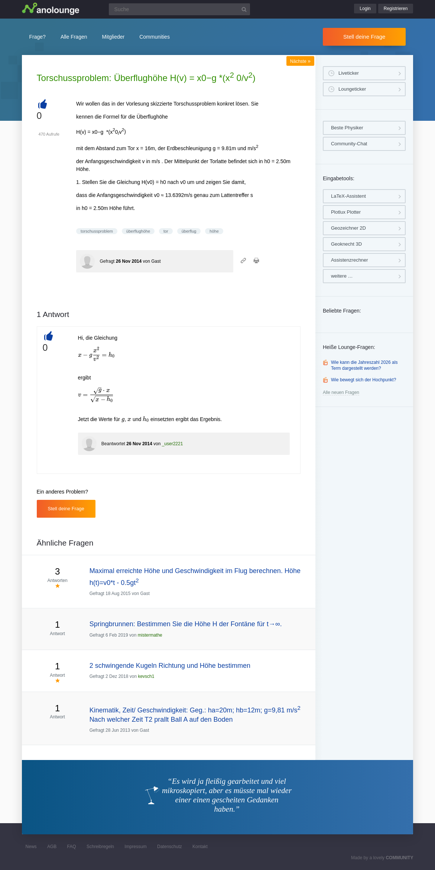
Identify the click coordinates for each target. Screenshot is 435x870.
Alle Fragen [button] (74, 37)
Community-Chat (349, 143)
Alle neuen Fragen (341, 392)
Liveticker (348, 73)
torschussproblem (97, 231)
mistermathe (150, 635)
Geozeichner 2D (348, 228)
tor (165, 231)
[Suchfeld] (179, 9)
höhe (214, 231)
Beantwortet (113, 443)
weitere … (342, 276)
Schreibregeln (100, 846)
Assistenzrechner (349, 260)
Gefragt (107, 261)
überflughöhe (138, 231)
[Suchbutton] (244, 9)
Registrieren (396, 8)
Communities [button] (154, 37)
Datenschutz (169, 846)
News (31, 846)
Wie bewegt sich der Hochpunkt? (363, 379)
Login (365, 8)
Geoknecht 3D (346, 244)
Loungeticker (352, 89)
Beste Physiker (347, 127)
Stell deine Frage (364, 36)
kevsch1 (146, 676)
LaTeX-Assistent (348, 196)
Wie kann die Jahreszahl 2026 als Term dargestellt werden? (364, 365)
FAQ (71, 846)
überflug (189, 231)
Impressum (135, 846)
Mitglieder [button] (113, 37)
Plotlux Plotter (346, 212)
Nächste (300, 61)
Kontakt (200, 846)
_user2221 (172, 443)
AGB (51, 846)
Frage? (37, 37)
